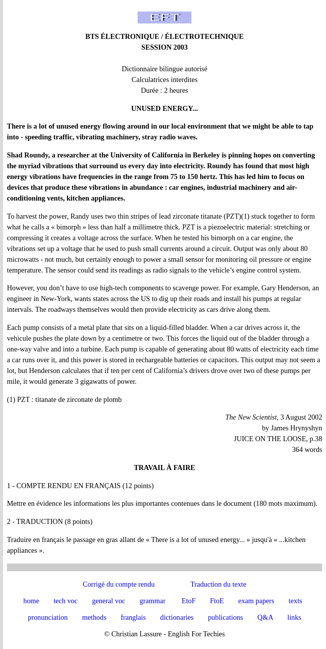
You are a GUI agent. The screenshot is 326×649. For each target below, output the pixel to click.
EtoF (189, 601)
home (31, 601)
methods (94, 617)
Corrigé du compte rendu (119, 584)
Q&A (265, 617)
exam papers (256, 601)
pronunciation (48, 617)
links (294, 617)
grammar (152, 601)
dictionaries (177, 617)
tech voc (65, 601)
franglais (133, 617)
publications (225, 617)
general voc (108, 601)
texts (295, 601)
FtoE (217, 601)
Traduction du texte (218, 584)
